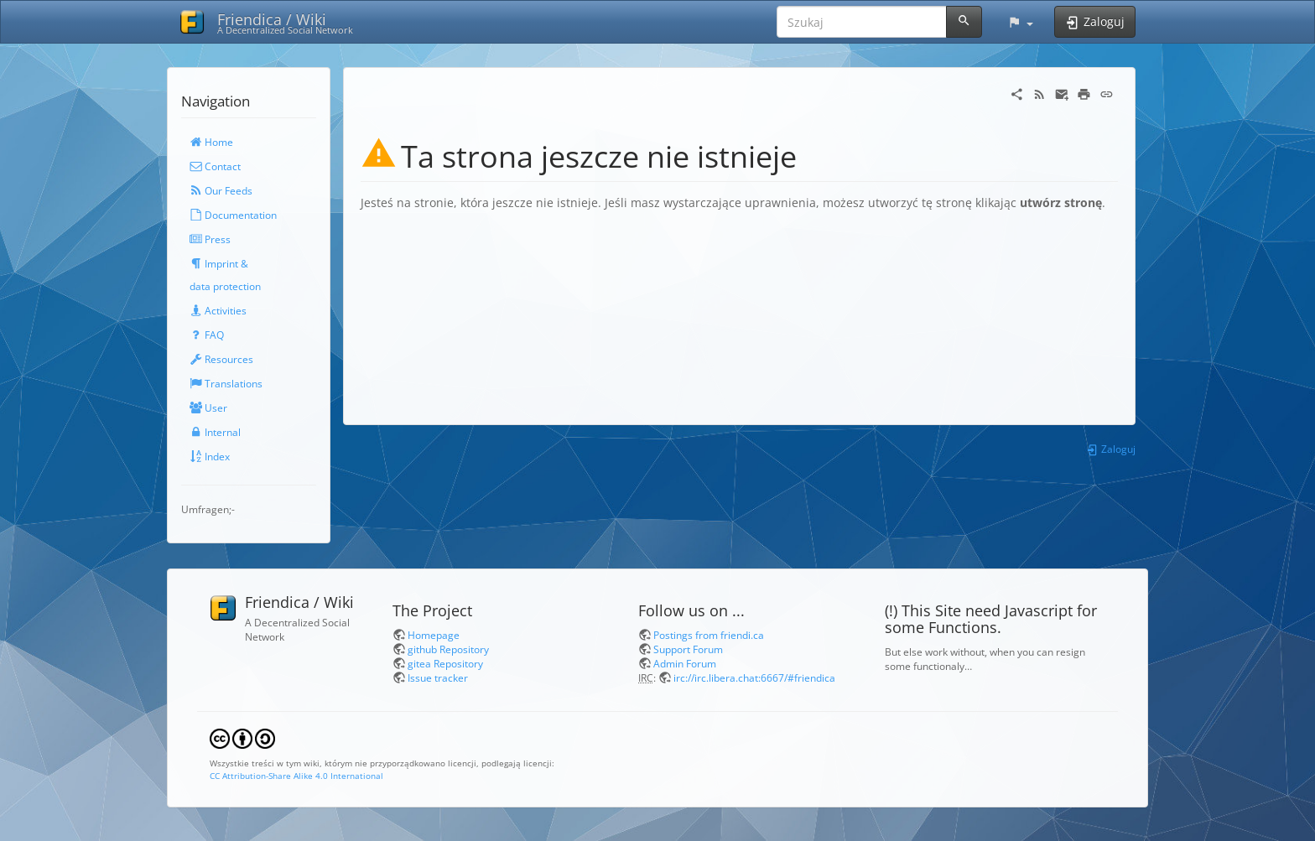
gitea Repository (445, 663)
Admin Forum (684, 663)
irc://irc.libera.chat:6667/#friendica (754, 677)
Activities (218, 310)
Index (210, 456)
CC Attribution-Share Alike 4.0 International (296, 775)
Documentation (233, 214)
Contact (215, 166)
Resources (221, 359)
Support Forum (688, 649)
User (208, 407)
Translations (226, 383)
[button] (1020, 22)
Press (210, 239)
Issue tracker (438, 677)
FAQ (207, 334)
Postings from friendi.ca (708, 634)
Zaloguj (1111, 448)
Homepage (434, 634)
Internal (215, 432)
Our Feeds (221, 190)
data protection (225, 286)
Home (211, 141)
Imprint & (219, 263)
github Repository (448, 649)
